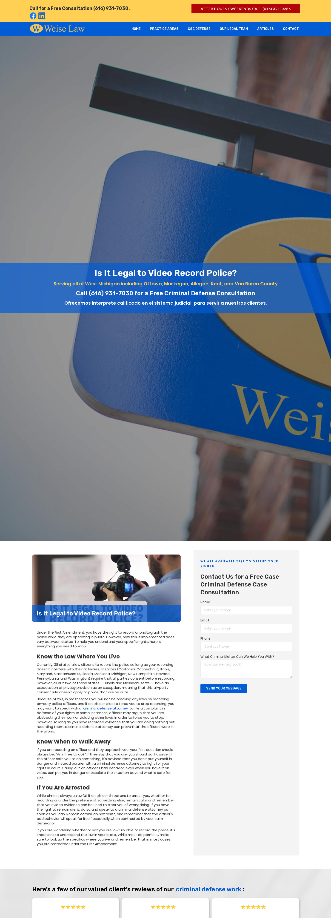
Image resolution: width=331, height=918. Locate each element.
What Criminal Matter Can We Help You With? (237, 656)
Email (204, 620)
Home (136, 29)
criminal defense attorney (105, 708)
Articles (265, 29)
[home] (57, 28)
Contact (291, 29)
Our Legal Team (234, 29)
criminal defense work (208, 889)
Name (205, 602)
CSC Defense (199, 29)
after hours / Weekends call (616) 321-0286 (246, 9)
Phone (205, 638)
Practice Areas (164, 29)
